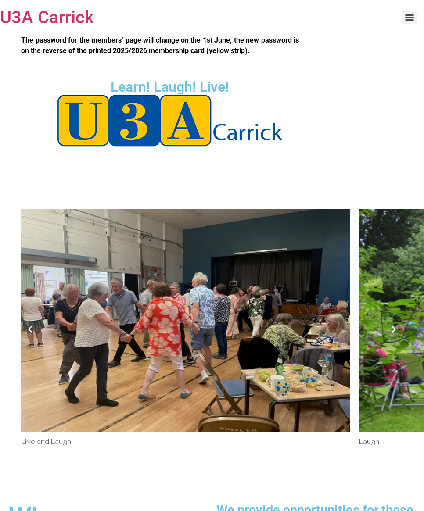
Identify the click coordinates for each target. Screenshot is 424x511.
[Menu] (409, 17)
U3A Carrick (47, 17)
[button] (30, 329)
